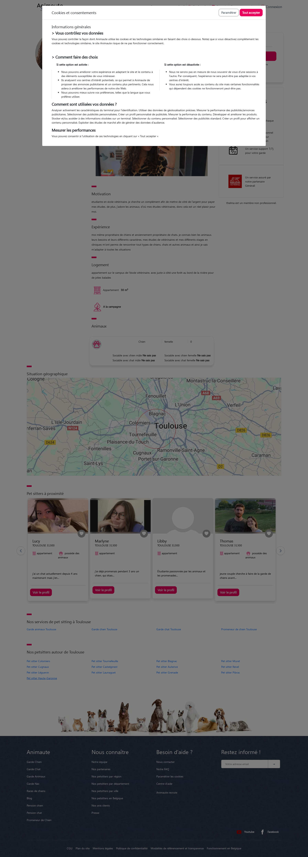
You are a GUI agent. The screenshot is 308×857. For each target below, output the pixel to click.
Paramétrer (228, 12)
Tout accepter (251, 12)
